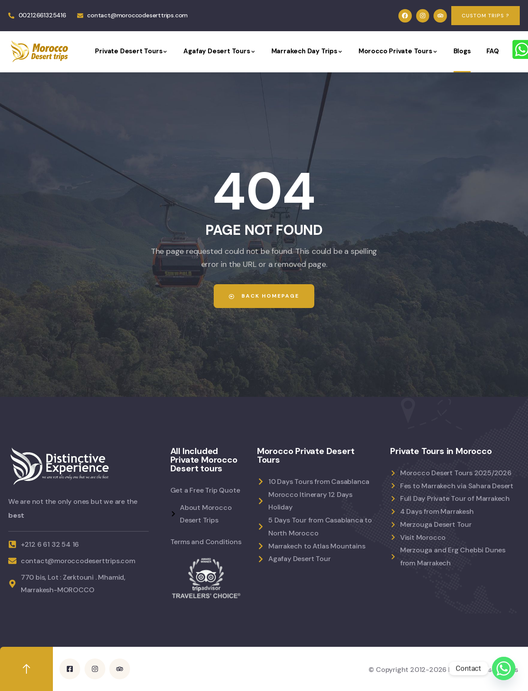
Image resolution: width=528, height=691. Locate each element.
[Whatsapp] (503, 668)
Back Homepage (264, 295)
